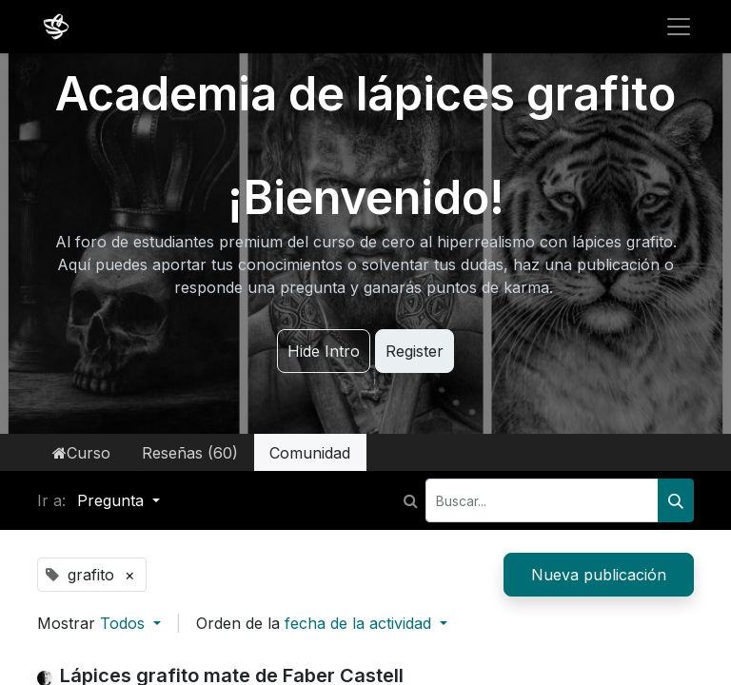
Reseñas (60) (190, 452)
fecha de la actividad (360, 623)
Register (414, 351)
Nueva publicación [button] (598, 574)
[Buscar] (676, 500)
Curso (81, 452)
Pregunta (112, 500)
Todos (124, 623)
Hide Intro (323, 351)
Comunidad (309, 452)
